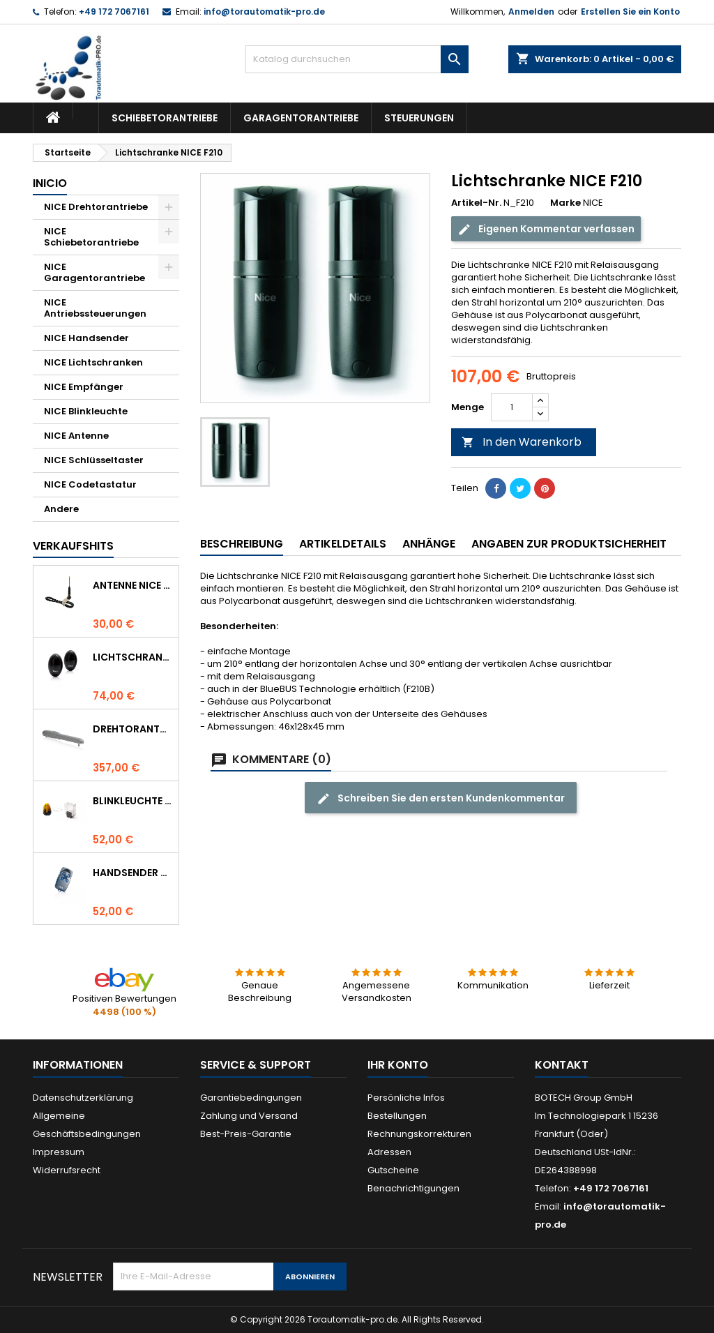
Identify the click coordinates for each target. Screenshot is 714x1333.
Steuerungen (419, 118)
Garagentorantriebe (300, 118)
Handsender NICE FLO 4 (133, 872)
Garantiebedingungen (251, 1097)
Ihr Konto (397, 1065)
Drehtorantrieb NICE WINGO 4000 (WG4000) (133, 729)
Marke (565, 203)
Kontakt (561, 1065)
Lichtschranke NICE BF (133, 657)
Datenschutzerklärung (83, 1097)
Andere (61, 508)
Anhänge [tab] (428, 544)
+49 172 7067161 (114, 11)
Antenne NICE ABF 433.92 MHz (133, 585)
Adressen (389, 1152)
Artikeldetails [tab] (342, 544)
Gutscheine (393, 1170)
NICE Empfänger (83, 386)
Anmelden (531, 11)
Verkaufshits (73, 546)
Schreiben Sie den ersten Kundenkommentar (441, 798)
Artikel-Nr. (476, 203)
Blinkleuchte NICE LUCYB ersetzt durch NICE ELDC (133, 800)
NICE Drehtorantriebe (96, 206)
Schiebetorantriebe (165, 118)
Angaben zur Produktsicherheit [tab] (569, 544)
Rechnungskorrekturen (419, 1133)
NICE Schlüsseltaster (94, 460)
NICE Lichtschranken (93, 362)
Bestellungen (397, 1115)
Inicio (50, 183)
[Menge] (512, 407)
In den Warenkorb (522, 442)
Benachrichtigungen (413, 1188)
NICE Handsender (86, 338)
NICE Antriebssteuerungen (95, 308)
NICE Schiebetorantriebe (91, 237)
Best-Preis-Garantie (245, 1133)
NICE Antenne (76, 435)
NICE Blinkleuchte (86, 411)
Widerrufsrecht (66, 1170)
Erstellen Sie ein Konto (630, 11)
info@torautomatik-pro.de (264, 11)
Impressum (58, 1152)
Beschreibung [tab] (241, 544)
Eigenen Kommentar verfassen (546, 229)
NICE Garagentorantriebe (94, 272)
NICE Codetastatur (90, 484)
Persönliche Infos (406, 1097)
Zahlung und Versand (249, 1115)
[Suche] (357, 59)
